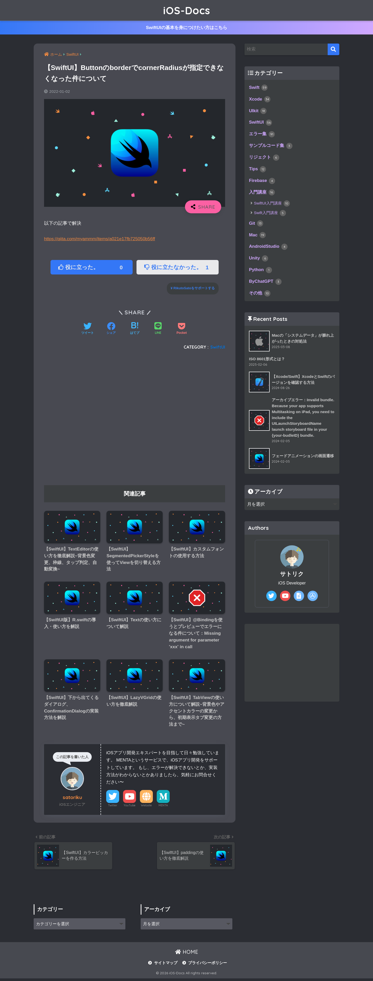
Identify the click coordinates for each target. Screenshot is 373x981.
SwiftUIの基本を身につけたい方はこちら (186, 27)
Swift (258, 88)
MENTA (163, 807)
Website (146, 807)
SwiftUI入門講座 (272, 205)
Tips (257, 171)
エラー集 (262, 135)
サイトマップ (165, 966)
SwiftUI (217, 347)
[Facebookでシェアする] (111, 329)
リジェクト (264, 159)
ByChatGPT (265, 284)
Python (260, 273)
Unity (258, 261)
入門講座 (262, 194)
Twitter (112, 807)
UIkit (258, 112)
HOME (186, 954)
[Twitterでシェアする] (87, 329)
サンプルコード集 (270, 147)
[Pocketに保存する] (182, 329)
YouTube (129, 807)
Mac (257, 237)
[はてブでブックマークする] (134, 329)
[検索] (333, 49)
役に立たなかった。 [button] (178, 267)
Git (256, 225)
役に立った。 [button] (92, 267)
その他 (259, 296)
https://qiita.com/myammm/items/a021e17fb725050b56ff (100, 239)
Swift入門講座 (270, 215)
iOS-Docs (186, 10)
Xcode (260, 100)
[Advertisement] (134, 419)
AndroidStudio (268, 249)
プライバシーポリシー (207, 966)
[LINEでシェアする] (158, 329)
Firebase (262, 182)
